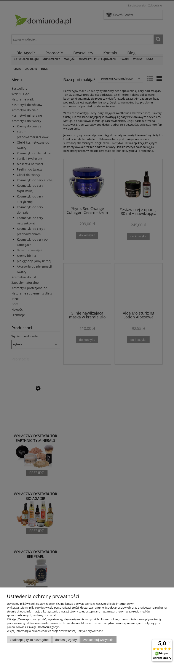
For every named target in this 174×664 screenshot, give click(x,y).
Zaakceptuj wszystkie (98, 640)
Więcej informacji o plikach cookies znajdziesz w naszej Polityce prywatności (55, 631)
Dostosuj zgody (66, 640)
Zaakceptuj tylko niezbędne (29, 640)
